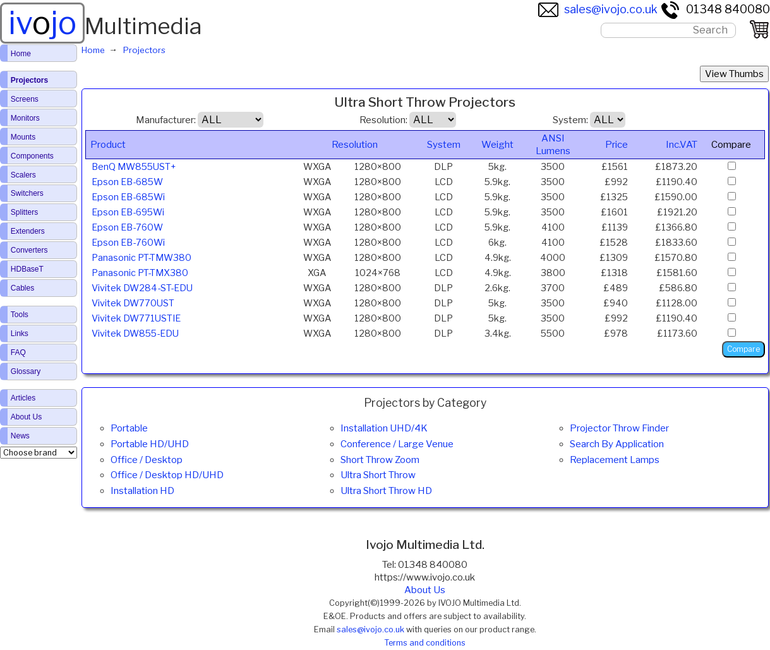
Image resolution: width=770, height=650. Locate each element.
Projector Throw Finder (619, 428)
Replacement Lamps (614, 460)
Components (32, 156)
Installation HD (142, 491)
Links (19, 333)
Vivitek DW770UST (133, 303)
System (443, 144)
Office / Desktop (147, 460)
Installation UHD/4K (384, 428)
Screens (25, 99)
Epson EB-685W (127, 182)
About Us (424, 590)
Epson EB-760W (127, 227)
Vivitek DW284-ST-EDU (142, 288)
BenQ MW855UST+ (134, 166)
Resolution (355, 144)
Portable (129, 428)
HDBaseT (27, 269)
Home (21, 53)
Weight (497, 144)
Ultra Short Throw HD (386, 491)
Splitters (24, 212)
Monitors (25, 118)
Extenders (28, 231)
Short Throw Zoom (379, 460)
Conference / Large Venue (397, 444)
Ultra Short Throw (378, 475)
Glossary (25, 371)
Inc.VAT (681, 144)
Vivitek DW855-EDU (135, 333)
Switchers (27, 193)
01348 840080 (715, 9)
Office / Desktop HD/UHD (167, 475)
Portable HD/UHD (150, 444)
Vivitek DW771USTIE (136, 318)
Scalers (23, 175)
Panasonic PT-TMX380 (140, 273)
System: (570, 120)
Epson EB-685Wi (128, 197)
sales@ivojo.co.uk (598, 9)
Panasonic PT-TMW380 (141, 257)
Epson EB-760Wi (128, 242)
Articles (23, 398)
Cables (22, 288)
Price (616, 144)
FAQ (18, 352)
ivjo (42, 23)
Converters (29, 250)
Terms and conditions (425, 642)
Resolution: (383, 120)
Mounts (23, 137)
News (20, 435)
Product (108, 144)
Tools (19, 314)
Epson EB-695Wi (128, 212)
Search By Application (617, 444)
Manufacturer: (166, 120)
